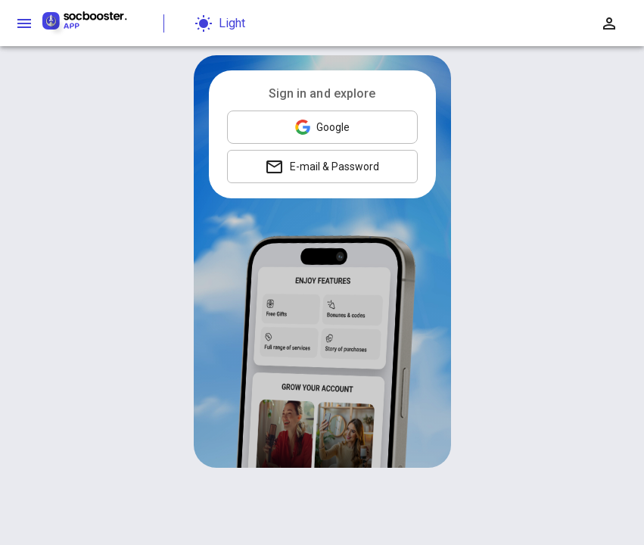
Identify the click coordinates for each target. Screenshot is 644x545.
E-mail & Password (322, 166)
